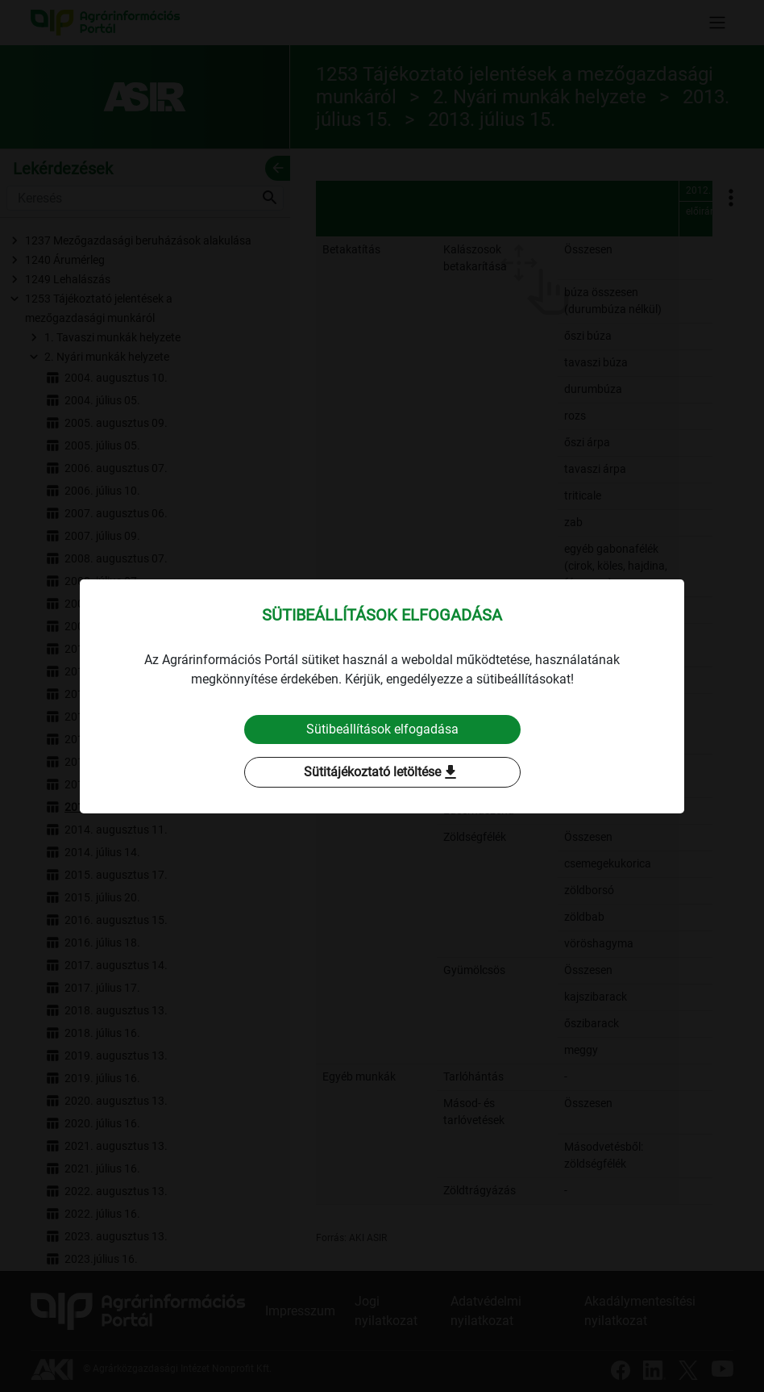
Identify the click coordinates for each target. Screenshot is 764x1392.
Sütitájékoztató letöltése (382, 772)
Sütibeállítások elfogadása (382, 729)
